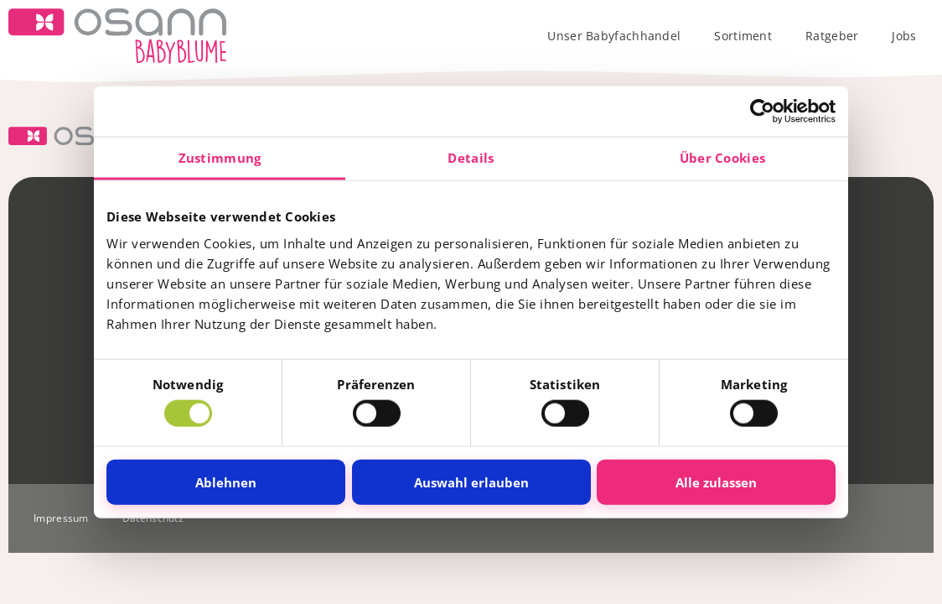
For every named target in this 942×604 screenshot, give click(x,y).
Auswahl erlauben (471, 481)
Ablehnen (225, 481)
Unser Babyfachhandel (614, 36)
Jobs (904, 36)
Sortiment (743, 36)
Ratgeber (831, 36)
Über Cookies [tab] (723, 157)
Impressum (61, 518)
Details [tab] (471, 157)
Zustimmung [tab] (220, 157)
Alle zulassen (716, 481)
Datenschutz (153, 518)
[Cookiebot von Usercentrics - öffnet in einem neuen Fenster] (762, 111)
